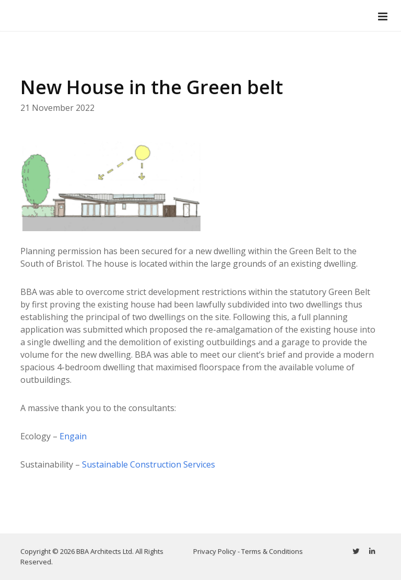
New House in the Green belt (151, 87)
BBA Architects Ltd (104, 551)
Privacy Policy (214, 551)
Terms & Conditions (272, 551)
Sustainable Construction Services (148, 464)
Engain (73, 436)
